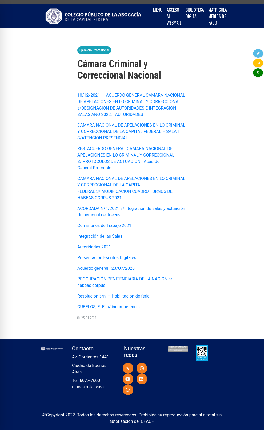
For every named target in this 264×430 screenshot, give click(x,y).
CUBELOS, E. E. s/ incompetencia (108, 306)
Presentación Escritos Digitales (106, 257)
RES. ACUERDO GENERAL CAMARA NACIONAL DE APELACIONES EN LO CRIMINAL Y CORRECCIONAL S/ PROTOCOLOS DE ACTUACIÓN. (125, 155)
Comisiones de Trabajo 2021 (104, 225)
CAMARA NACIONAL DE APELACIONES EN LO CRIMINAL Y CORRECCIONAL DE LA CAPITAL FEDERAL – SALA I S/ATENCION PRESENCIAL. (131, 131)
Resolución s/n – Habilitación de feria (113, 296)
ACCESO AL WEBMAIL (174, 16)
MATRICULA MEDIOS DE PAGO (217, 16)
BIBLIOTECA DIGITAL (195, 13)
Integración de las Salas (99, 236)
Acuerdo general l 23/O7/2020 (106, 268)
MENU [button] (157, 10)
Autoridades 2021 (94, 246)
